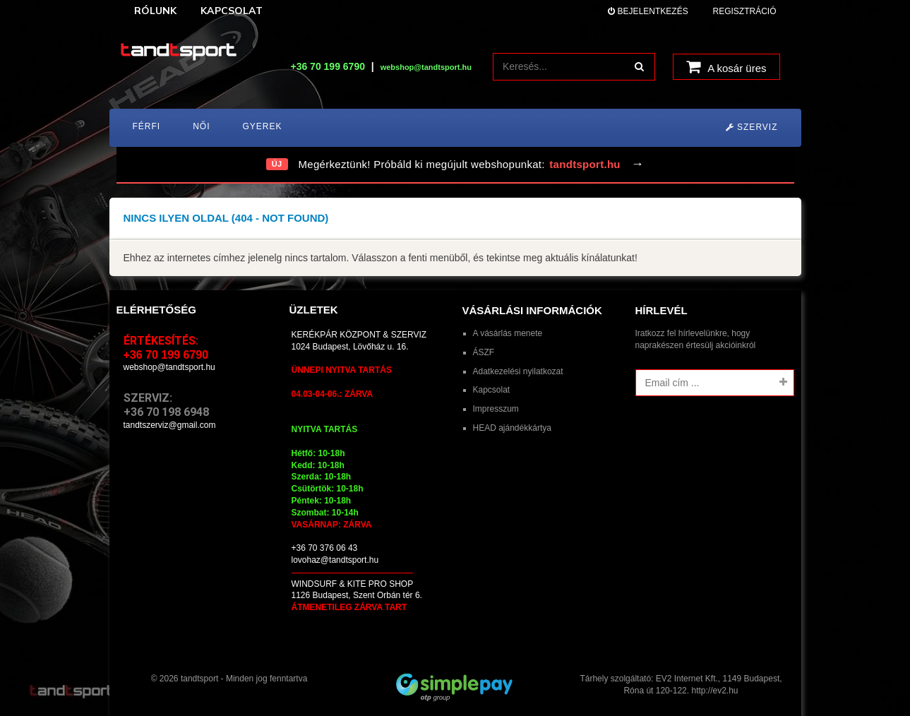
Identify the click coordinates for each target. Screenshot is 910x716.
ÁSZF (484, 352)
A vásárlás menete (508, 333)
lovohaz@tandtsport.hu (335, 560)
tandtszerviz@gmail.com (170, 425)
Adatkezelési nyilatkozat (518, 371)
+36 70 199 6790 (327, 66)
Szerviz (752, 127)
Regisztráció (744, 11)
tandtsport (199, 679)
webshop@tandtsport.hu (169, 367)
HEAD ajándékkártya (512, 428)
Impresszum (496, 409)
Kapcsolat (491, 390)
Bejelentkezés (648, 11)
